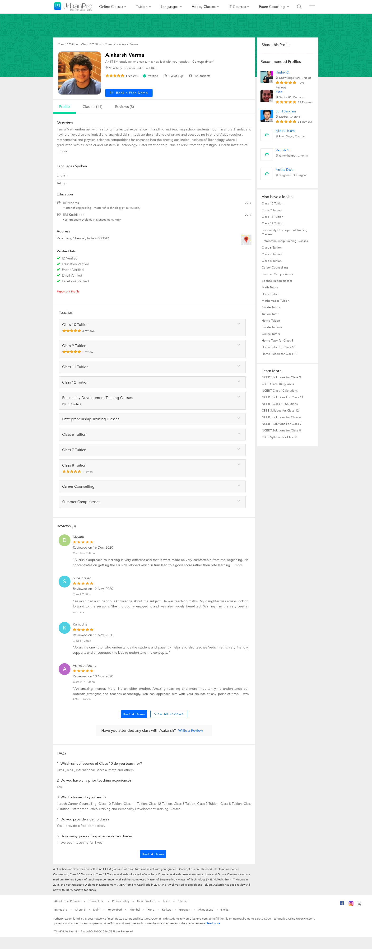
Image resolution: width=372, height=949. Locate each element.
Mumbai (135, 910)
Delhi (96, 910)
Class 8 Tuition (82, 641)
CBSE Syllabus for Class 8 (279, 437)
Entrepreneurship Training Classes (285, 241)
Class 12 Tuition (272, 223)
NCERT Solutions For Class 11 (282, 397)
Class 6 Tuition (272, 247)
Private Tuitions (272, 327)
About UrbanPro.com (67, 901)
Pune (151, 910)
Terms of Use (96, 901)
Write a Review (190, 730)
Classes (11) (92, 106)
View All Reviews (168, 714)
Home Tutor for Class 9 (277, 340)
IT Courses (237, 6)
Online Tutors (271, 334)
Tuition (141, 6)
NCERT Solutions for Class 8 (281, 430)
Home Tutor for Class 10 (278, 347)
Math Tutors (270, 287)
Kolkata (166, 910)
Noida (225, 910)
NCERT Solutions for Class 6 (281, 417)
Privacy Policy (120, 901)
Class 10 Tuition (272, 203)
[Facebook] (342, 905)
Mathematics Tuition (275, 301)
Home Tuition (271, 321)
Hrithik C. (283, 72)
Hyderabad (115, 910)
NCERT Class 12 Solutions (280, 404)
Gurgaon (184, 910)
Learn (166, 901)
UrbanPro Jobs (146, 901)
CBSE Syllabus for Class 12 (280, 410)
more (239, 565)
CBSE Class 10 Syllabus (278, 384)
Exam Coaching (272, 6)
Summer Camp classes (277, 274)
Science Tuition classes (277, 281)
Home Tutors (270, 294)
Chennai (80, 910)
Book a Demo (134, 714)
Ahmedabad (205, 910)
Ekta (279, 92)
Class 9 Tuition (82, 594)
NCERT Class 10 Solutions (280, 391)
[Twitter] (359, 905)
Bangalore (60, 910)
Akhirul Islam (285, 131)
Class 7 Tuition (272, 254)
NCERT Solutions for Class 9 (281, 377)
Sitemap (183, 901)
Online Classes (111, 6)
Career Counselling (275, 267)
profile (64, 106)
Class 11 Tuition (272, 217)
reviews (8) (124, 106)
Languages (169, 6)
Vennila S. (283, 150)
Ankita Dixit (284, 169)
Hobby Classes (204, 6)
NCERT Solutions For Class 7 (282, 424)
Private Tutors (271, 307)
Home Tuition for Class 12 (279, 354)
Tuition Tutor (270, 314)
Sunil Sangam (286, 111)
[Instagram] (351, 905)
